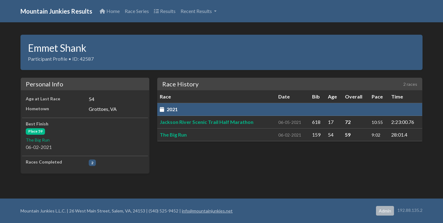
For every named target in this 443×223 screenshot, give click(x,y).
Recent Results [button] (197, 11)
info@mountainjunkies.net (207, 210)
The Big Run (38, 139)
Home (110, 11)
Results (165, 11)
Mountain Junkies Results (56, 11)
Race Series (137, 11)
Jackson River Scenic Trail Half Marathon (206, 122)
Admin (385, 210)
